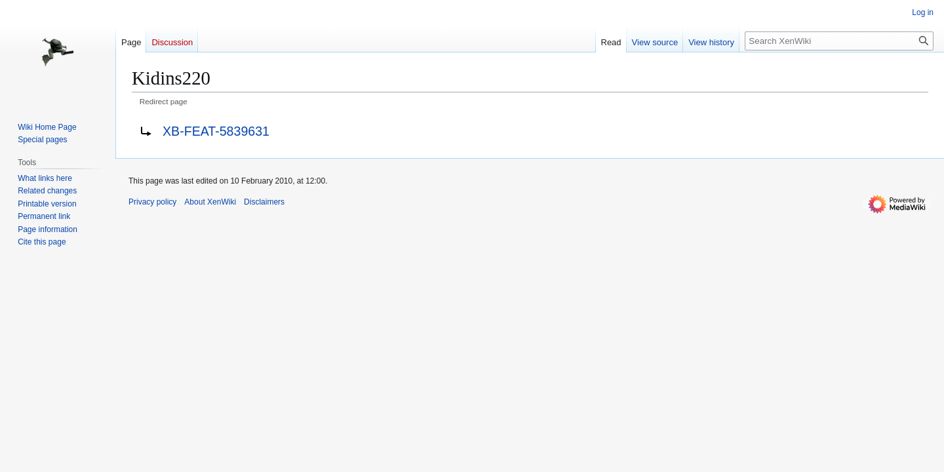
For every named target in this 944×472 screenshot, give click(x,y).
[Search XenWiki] (839, 40)
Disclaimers (264, 201)
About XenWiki (210, 201)
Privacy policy (152, 201)
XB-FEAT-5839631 (216, 131)
